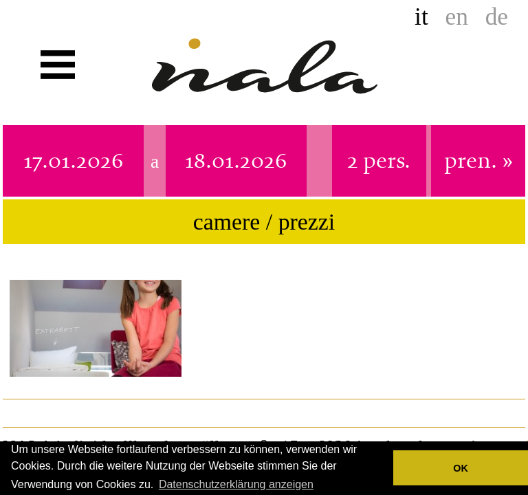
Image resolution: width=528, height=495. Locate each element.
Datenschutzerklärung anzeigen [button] (236, 484)
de (496, 16)
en (457, 16)
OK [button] (460, 468)
